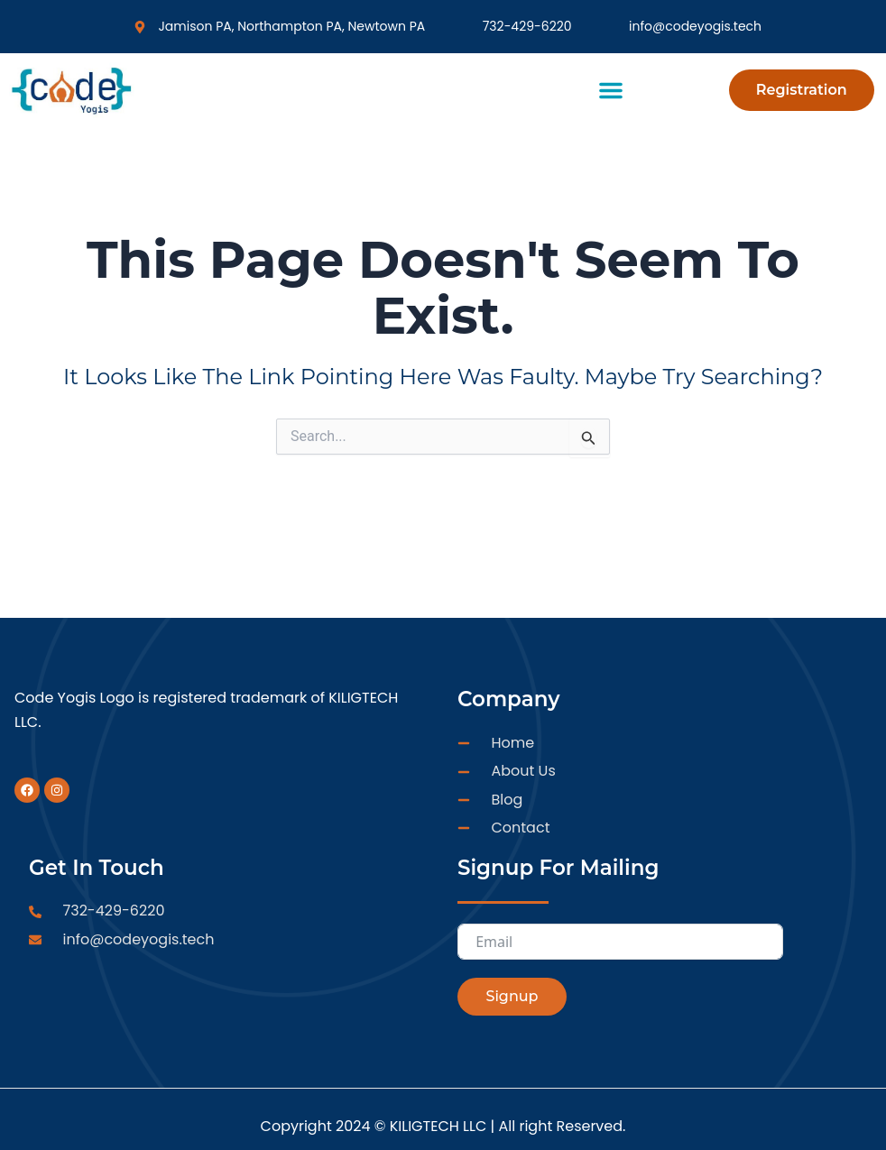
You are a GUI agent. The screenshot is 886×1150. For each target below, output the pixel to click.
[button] (611, 90)
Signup (511, 996)
